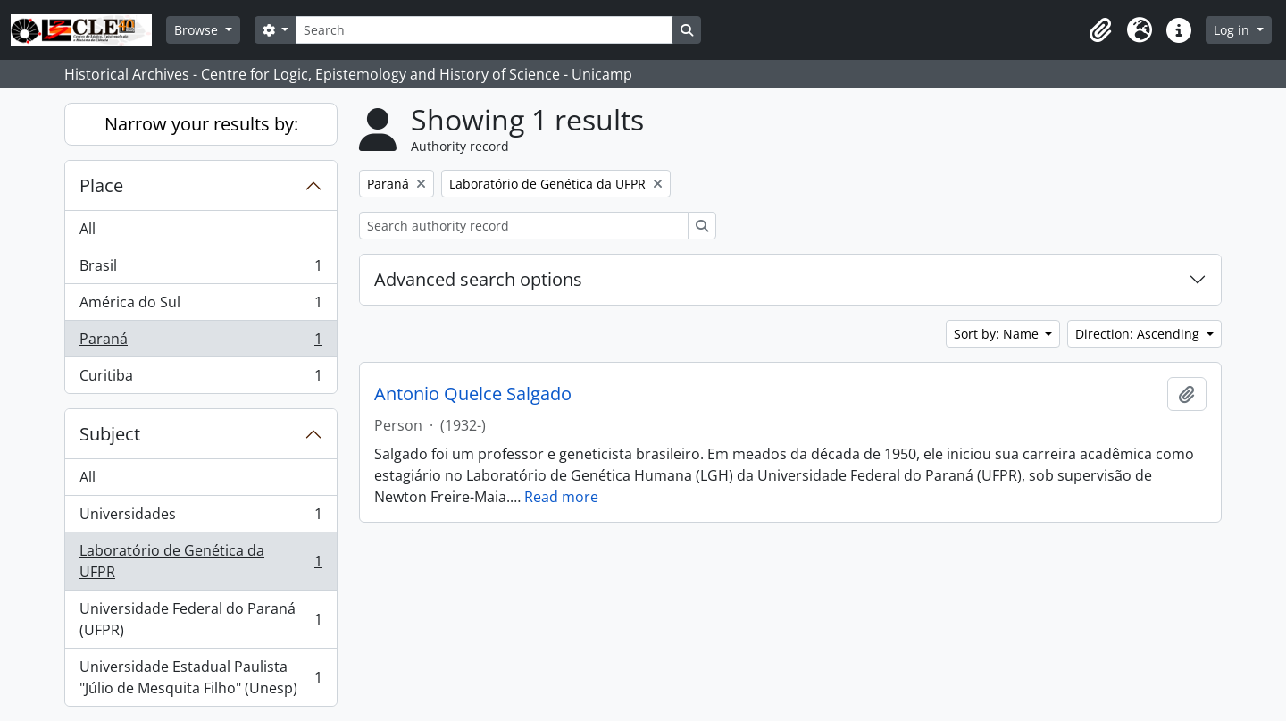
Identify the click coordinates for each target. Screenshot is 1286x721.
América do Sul (200, 306)
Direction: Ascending (1139, 333)
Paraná (200, 342)
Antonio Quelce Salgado (473, 394)
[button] (1100, 30)
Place (101, 185)
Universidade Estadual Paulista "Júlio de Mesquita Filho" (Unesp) (200, 677)
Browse (197, 29)
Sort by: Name (998, 333)
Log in (1233, 29)
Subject (109, 434)
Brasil (200, 269)
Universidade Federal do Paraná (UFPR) (200, 619)
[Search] (484, 30)
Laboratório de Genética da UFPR (200, 561)
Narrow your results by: (201, 124)
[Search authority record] (524, 225)
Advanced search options (478, 279)
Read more (561, 497)
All (87, 229)
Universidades (200, 517)
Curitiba (200, 379)
